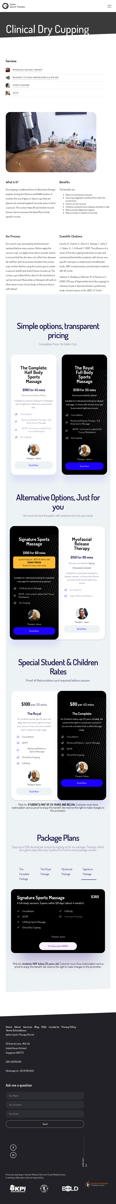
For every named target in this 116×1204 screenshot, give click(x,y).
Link (70, 270)
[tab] (25, 873)
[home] (13, 6)
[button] (107, 6)
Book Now (34, 465)
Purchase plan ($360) (58, 946)
